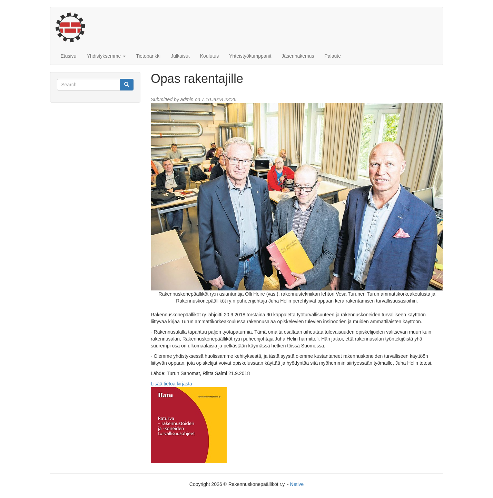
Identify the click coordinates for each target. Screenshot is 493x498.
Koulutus (209, 56)
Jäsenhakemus (298, 56)
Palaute (333, 56)
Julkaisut (180, 56)
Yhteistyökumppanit (250, 56)
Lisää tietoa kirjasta (171, 383)
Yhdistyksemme (106, 56)
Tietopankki (148, 56)
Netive (297, 484)
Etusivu (69, 56)
